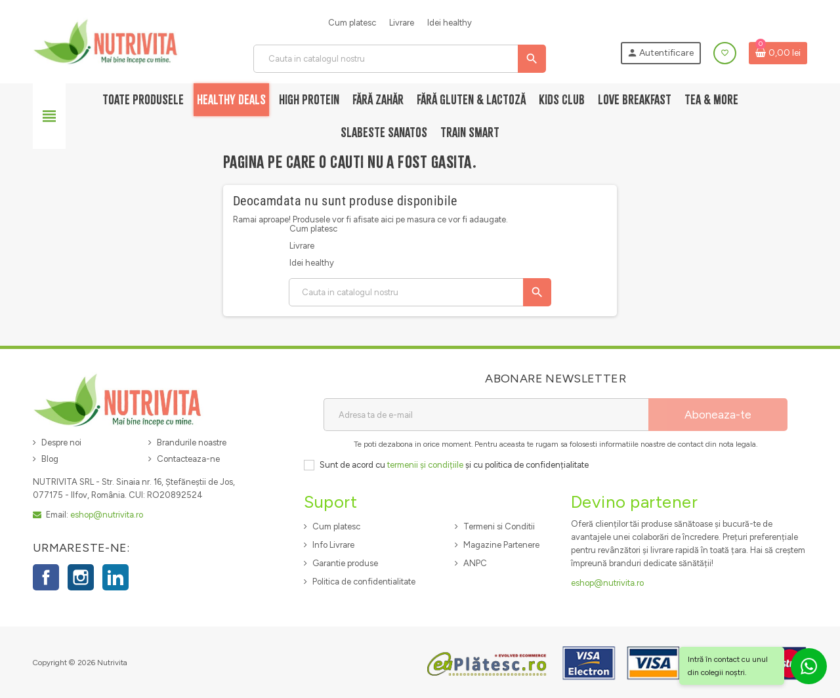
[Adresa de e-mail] (486, 414)
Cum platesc (352, 23)
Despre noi (61, 442)
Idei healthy (449, 23)
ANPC (475, 563)
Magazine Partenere (501, 545)
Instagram (81, 577)
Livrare (401, 23)
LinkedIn (115, 577)
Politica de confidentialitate (363, 581)
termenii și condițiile (425, 465)
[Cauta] (399, 59)
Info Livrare (333, 545)
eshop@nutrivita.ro (106, 515)
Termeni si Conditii (499, 526)
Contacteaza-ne (188, 459)
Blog (49, 459)
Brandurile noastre (191, 442)
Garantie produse (345, 563)
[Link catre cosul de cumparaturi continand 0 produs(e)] (778, 53)
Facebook (46, 577)
